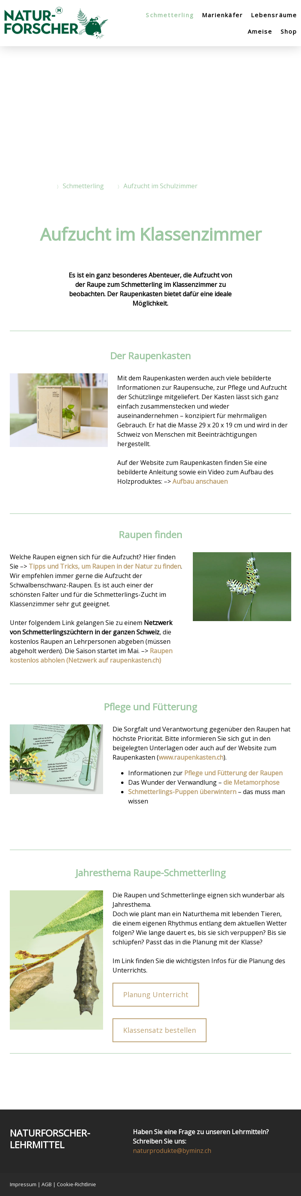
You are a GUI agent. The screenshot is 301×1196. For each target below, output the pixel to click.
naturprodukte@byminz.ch (172, 1150)
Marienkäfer (222, 15)
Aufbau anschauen (200, 481)
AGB (47, 1184)
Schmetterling (170, 15)
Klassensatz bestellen (159, 1030)
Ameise (260, 31)
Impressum (23, 1184)
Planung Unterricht (156, 994)
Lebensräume (274, 15)
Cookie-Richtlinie (76, 1184)
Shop (289, 31)
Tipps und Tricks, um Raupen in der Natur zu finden (105, 566)
